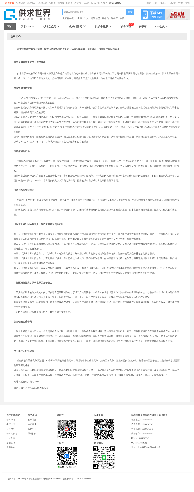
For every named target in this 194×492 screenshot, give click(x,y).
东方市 (86, 3)
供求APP (28, 26)
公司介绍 (10, 419)
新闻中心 (10, 447)
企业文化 (10, 443)
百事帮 (143, 26)
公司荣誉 (10, 429)
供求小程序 (103, 26)
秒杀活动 (125, 26)
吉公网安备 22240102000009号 (77, 478)
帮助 (187, 3)
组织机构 (10, 424)
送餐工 (114, 18)
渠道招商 (32, 433)
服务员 (105, 18)
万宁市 (77, 3)
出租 (79, 18)
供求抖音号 (77, 26)
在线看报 (32, 419)
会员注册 (32, 424)
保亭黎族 (9, 3)
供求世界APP (99, 3)
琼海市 (52, 3)
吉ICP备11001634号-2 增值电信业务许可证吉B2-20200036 (34, 478)
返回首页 (115, 3)
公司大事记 (11, 433)
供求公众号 (52, 26)
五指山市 (42, 3)
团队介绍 (10, 438)
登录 (148, 3)
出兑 (86, 18)
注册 (155, 3)
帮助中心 (32, 429)
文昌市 (69, 3)
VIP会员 (162, 26)
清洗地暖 (95, 18)
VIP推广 (163, 3)
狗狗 (122, 18)
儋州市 (60, 3)
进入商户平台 (176, 3)
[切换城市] (21, 3)
